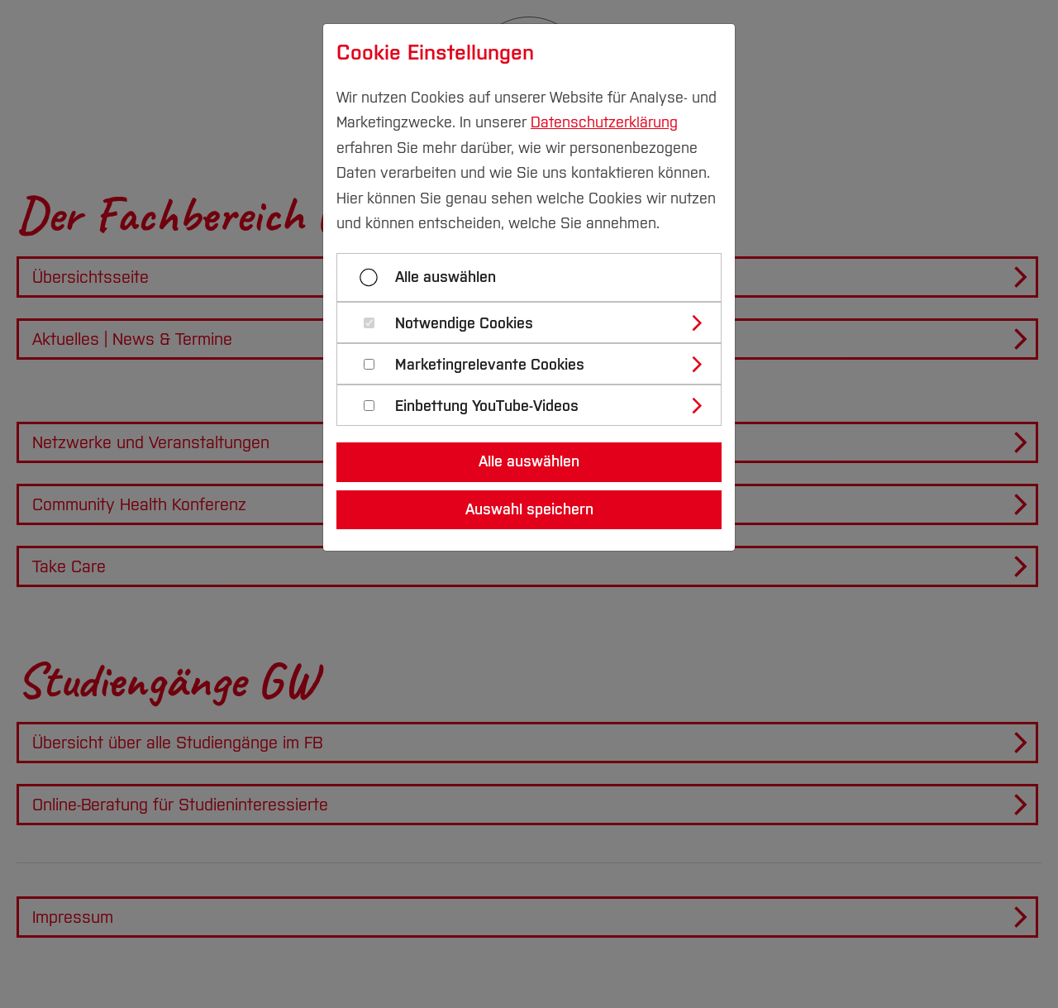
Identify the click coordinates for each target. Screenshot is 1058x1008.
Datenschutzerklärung (604, 122)
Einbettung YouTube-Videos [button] (487, 406)
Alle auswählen (445, 277)
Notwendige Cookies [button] (464, 323)
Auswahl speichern (529, 509)
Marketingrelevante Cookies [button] (489, 365)
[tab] (536, 322)
